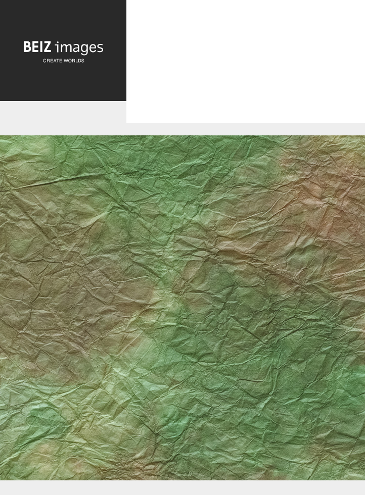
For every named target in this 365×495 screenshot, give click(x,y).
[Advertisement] (245, 70)
